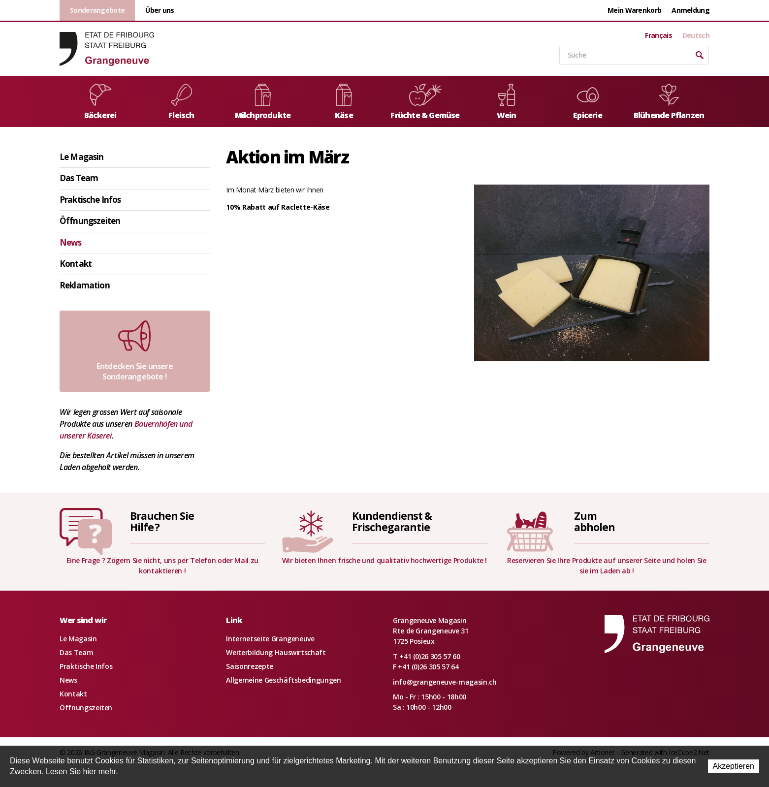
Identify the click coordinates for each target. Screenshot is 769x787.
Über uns (159, 10)
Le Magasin (82, 156)
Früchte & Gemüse (424, 102)
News (71, 242)
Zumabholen (594, 521)
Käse (344, 102)
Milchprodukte (263, 102)
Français (658, 35)
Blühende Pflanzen (669, 102)
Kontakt (76, 263)
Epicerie (588, 102)
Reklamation (85, 285)
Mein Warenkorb (634, 10)
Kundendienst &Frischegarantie (392, 521)
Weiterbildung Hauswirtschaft (275, 652)
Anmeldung (690, 10)
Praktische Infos (90, 199)
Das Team (79, 178)
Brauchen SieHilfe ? (162, 521)
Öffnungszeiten (90, 220)
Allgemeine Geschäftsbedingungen (283, 680)
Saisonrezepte (249, 666)
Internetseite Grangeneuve (270, 638)
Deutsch (695, 35)
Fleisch (181, 102)
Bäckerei (100, 102)
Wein (506, 102)
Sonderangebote (97, 10)
